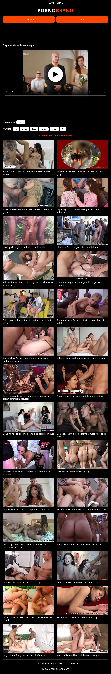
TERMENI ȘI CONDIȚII (53, 663)
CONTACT (73, 663)
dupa (24, 129)
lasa (34, 129)
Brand (55, 10)
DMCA (36, 663)
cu (16, 129)
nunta (43, 129)
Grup (21, 122)
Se (63, 129)
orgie (54, 129)
